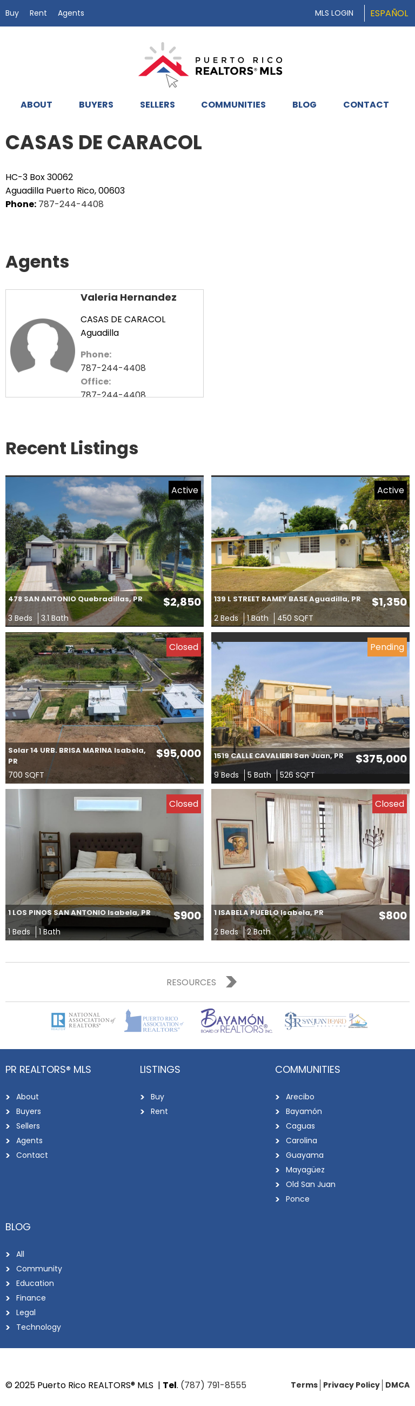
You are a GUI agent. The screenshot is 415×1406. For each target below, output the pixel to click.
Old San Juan (311, 1184)
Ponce (298, 1198)
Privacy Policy (351, 1385)
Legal (26, 1312)
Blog (304, 104)
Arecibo (300, 1096)
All (20, 1254)
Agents (71, 13)
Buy (12, 13)
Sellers (157, 104)
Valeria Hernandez (129, 297)
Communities (233, 104)
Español (389, 13)
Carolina (301, 1140)
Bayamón (304, 1111)
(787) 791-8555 (213, 1385)
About (36, 104)
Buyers (96, 104)
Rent (38, 13)
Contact (366, 104)
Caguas (300, 1125)
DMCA (397, 1385)
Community (39, 1268)
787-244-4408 (71, 204)
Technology (38, 1327)
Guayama (305, 1155)
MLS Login (334, 13)
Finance (31, 1297)
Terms (304, 1385)
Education (35, 1283)
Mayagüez (305, 1169)
